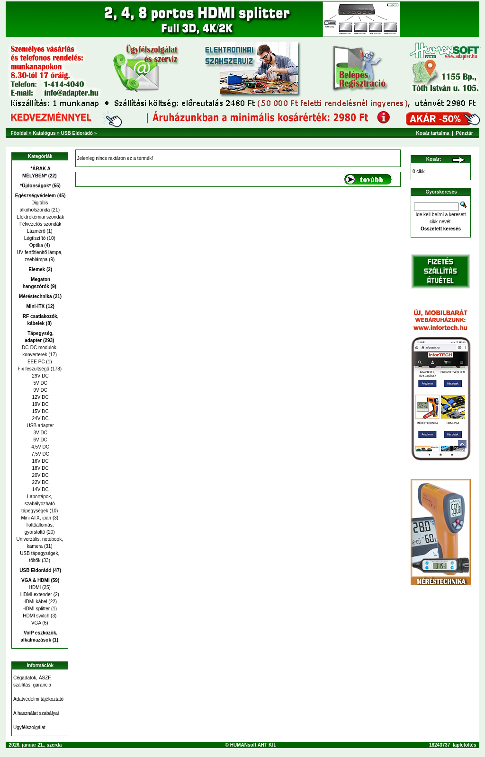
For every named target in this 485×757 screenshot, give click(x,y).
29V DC (40, 375)
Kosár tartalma (432, 133)
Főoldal (19, 133)
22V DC (40, 482)
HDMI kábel (34, 601)
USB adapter (40, 425)
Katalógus (44, 133)
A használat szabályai (36, 713)
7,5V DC (39, 454)
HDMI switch (36, 615)
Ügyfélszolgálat (29, 727)
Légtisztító (35, 238)
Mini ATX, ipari (36, 517)
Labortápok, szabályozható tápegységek (38, 503)
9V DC (39, 390)
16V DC (40, 461)
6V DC (39, 439)
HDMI (35, 587)
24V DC (40, 418)
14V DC (40, 489)
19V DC (40, 404)
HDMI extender (36, 594)
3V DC (39, 432)
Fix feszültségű (33, 368)
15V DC (40, 411)
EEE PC (36, 361)
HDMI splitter (36, 608)
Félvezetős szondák (39, 224)
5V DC (39, 383)
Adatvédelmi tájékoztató (38, 699)
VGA (36, 622)
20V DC (40, 475)
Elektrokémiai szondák (39, 217)
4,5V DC (39, 446)
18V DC (40, 468)
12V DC (40, 397)
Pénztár (464, 133)
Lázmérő (36, 231)
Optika (36, 245)
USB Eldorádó (77, 133)
